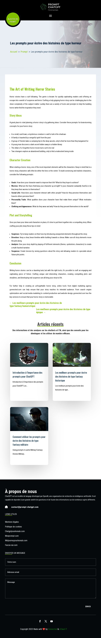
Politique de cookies (13, 526)
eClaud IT (63, 629)
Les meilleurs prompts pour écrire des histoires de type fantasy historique (71, 376)
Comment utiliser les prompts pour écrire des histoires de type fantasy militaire (29, 440)
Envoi (88, 606)
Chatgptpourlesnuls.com (15, 531)
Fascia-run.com (11, 545)
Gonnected (52, 629)
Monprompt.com (12, 536)
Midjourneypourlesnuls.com (16, 540)
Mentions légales (12, 522)
